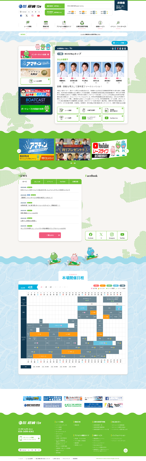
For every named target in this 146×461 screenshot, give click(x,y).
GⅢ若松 (101, 343)
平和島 (115, 316)
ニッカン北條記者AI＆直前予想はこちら (99, 34)
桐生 (35, 347)
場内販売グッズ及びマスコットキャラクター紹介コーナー (101, 450)
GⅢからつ (57, 325)
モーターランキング (61, 431)
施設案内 (77, 443)
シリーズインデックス (61, 425)
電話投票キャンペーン (98, 438)
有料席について (78, 445)
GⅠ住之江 (41, 356)
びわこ (91, 308)
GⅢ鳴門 (119, 307)
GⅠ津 (39, 334)
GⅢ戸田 (82, 308)
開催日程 (77, 425)
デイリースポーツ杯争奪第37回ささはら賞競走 (112, 298)
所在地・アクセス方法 (80, 438)
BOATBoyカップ (87, 298)
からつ (29, 325)
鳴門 (95, 316)
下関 (118, 343)
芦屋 (41, 325)
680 (117, 304)
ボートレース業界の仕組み (118, 427)
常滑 (111, 312)
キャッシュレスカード (98, 443)
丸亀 (112, 347)
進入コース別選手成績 (61, 446)
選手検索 (58, 452)
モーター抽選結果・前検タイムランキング (61, 441)
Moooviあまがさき (97, 445)
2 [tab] (73, 163)
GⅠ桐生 (70, 351)
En (28, 12)
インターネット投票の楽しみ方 (120, 429)
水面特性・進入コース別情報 (63, 448)
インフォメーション (117, 438)
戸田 (54, 334)
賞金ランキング (60, 450)
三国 (73, 321)
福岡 (35, 343)
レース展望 (59, 427)
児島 (109, 308)
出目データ (59, 436)
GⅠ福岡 (68, 334)
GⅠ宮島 (93, 312)
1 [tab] (71, 163)
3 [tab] (74, 163)
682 (92, 304)
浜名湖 (28, 334)
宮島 (120, 312)
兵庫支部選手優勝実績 (98, 427)
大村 (83, 338)
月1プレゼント (97, 440)
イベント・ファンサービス (118, 440)
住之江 (106, 351)
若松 (77, 347)
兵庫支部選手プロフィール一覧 (101, 429)
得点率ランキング (60, 444)
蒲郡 (108, 338)
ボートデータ (59, 433)
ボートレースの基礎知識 (118, 425)
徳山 (41, 321)
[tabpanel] (36, 149)
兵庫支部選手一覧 (97, 425)
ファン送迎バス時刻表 (80, 440)
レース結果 (59, 429)
